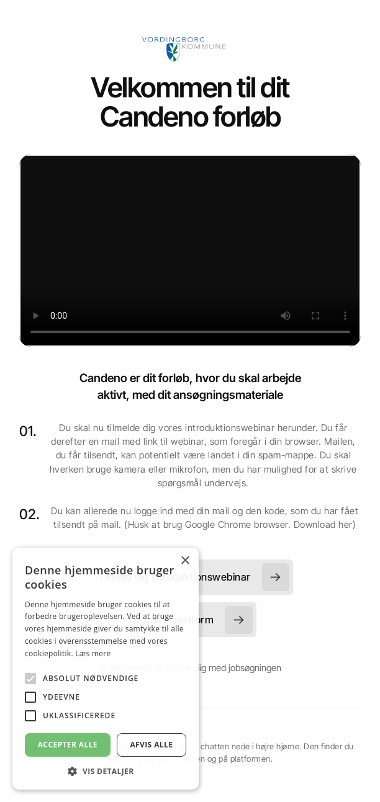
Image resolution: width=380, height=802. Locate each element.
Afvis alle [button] (151, 744)
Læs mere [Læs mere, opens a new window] (93, 653)
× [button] (184, 561)
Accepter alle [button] (67, 744)
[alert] (105, 669)
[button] (105, 771)
